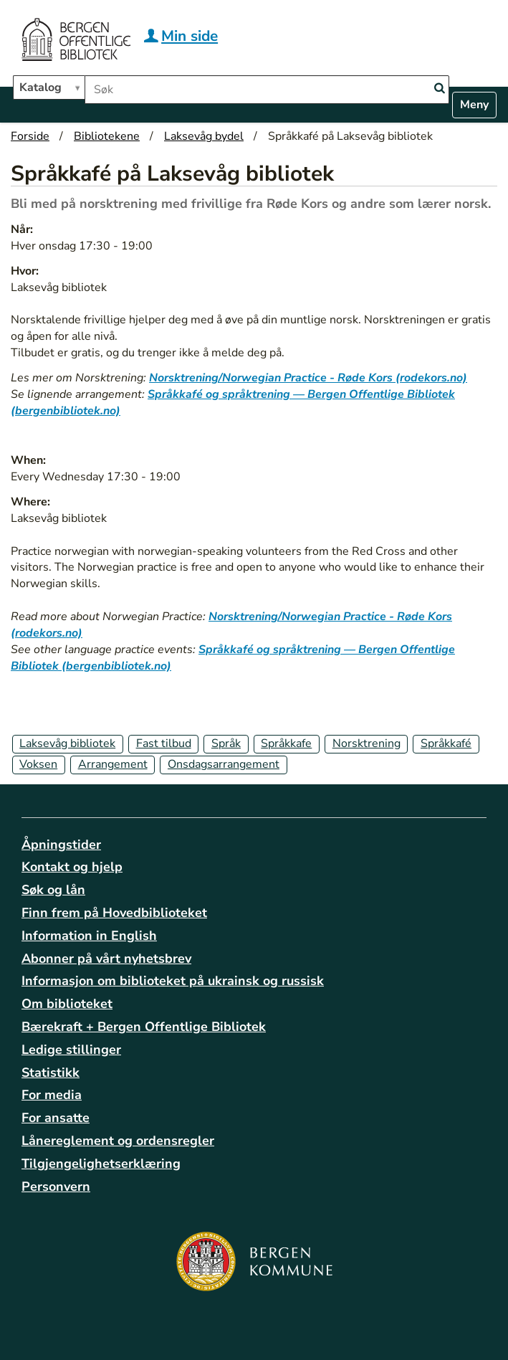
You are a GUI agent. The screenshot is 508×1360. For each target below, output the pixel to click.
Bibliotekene (107, 136)
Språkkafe (286, 743)
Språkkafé (446, 743)
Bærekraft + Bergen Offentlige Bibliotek (143, 1026)
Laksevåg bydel (204, 136)
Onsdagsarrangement (223, 764)
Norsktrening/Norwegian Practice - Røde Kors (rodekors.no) (308, 378)
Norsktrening (366, 743)
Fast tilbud (163, 743)
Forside (30, 136)
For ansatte (55, 1117)
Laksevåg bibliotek (67, 743)
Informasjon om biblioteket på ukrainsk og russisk (172, 980)
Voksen (38, 764)
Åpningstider (61, 844)
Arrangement (113, 764)
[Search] (439, 88)
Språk (226, 743)
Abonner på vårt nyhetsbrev (106, 958)
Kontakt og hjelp (72, 866)
